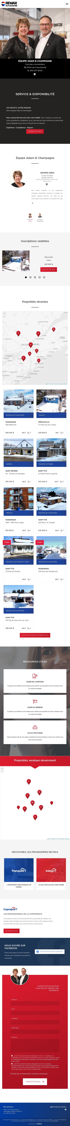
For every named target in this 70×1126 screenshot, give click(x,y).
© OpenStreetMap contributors (60, 383)
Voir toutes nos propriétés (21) (35, 635)
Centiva (39, 1123)
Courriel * (14, 1018)
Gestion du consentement (50, 1121)
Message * (14, 1037)
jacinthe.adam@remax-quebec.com (47, 179)
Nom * (13, 1009)
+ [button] (4, 313)
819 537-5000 (36, 71)
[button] (26, 277)
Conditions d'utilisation (39, 1074)
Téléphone (15, 1028)
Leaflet (46, 383)
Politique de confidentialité (20, 1074)
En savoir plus (11, 931)
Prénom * (14, 999)
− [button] (4, 316)
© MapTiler (50, 383)
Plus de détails (48, 269)
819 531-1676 (47, 181)
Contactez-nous (35, 131)
